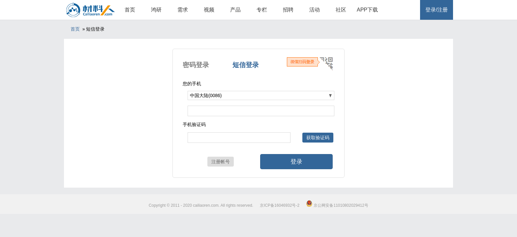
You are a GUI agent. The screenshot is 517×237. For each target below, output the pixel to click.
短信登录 (245, 64)
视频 (209, 10)
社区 (341, 10)
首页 (130, 10)
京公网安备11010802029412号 (337, 205)
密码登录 (196, 64)
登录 (296, 161)
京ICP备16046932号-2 (279, 205)
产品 (235, 10)
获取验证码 (317, 137)
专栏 (262, 10)
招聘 (288, 10)
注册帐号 (220, 161)
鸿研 (156, 10)
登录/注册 (436, 10)
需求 (182, 10)
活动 (314, 10)
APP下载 (367, 10)
